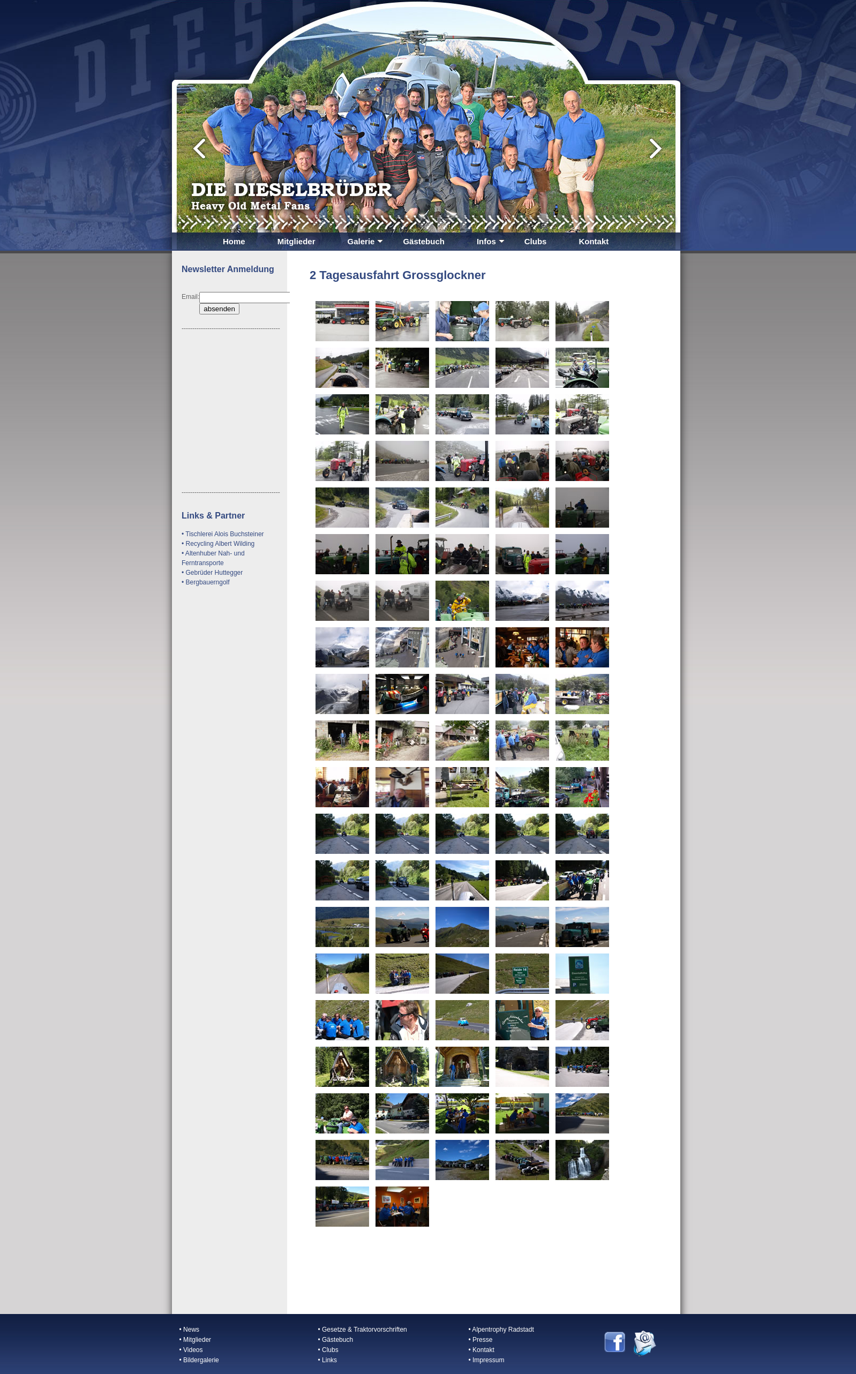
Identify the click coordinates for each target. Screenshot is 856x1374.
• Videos (191, 1350)
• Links (327, 1360)
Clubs (535, 241)
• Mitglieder (195, 1339)
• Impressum (487, 1360)
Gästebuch (424, 241)
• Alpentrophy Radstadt (501, 1329)
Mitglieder (296, 241)
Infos (491, 241)
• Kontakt (481, 1350)
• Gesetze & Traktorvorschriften (362, 1329)
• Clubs (328, 1350)
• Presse (481, 1339)
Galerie (366, 241)
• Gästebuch (336, 1339)
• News (189, 1329)
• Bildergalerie (199, 1360)
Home (234, 241)
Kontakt (594, 241)
